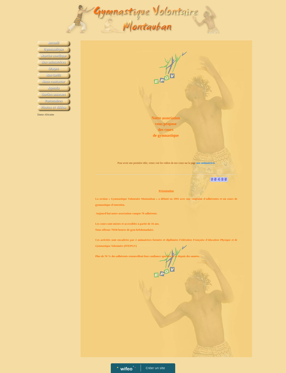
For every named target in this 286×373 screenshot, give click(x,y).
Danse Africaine (45, 114)
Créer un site (155, 368)
